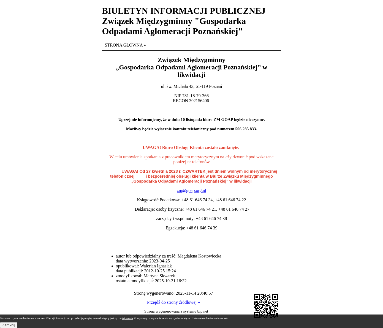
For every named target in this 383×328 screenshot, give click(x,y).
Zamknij (8, 325)
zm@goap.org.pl (191, 190)
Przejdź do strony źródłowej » (173, 302)
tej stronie (127, 318)
